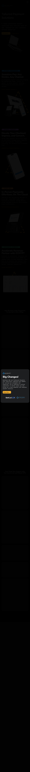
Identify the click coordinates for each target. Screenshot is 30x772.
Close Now (6, 392)
